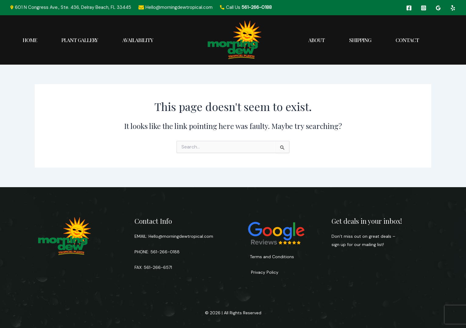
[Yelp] (453, 8)
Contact (407, 40)
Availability (137, 40)
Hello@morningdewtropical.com (181, 236)
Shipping (360, 40)
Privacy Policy (264, 272)
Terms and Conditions (272, 256)
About (316, 40)
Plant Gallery (79, 40)
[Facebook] (409, 8)
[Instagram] (423, 8)
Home (30, 40)
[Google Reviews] (438, 8)
